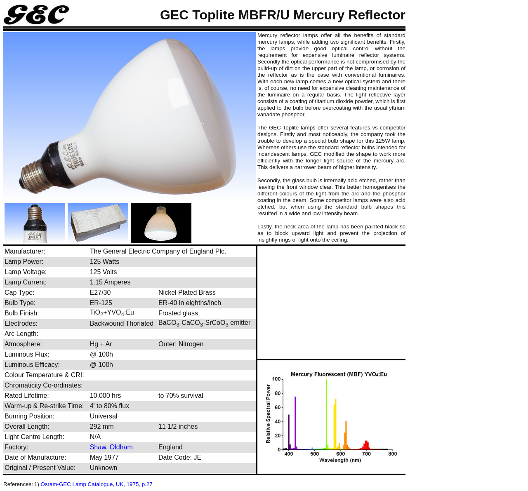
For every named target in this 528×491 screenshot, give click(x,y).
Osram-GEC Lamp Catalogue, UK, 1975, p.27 (97, 484)
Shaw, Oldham (111, 447)
